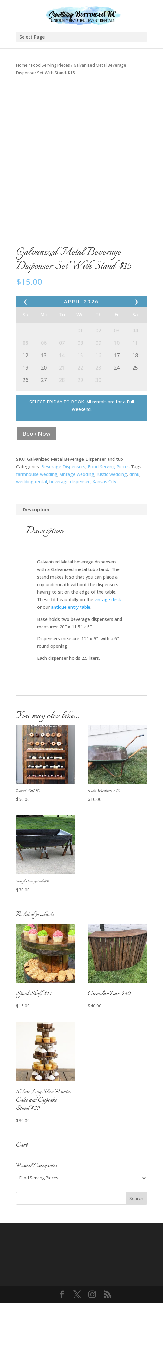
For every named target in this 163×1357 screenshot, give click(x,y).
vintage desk (108, 653)
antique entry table (70, 661)
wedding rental (31, 536)
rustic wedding (112, 528)
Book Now (36, 487)
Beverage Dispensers (63, 521)
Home (22, 65)
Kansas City (104, 536)
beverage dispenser (69, 536)
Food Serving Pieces (50, 65)
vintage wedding (77, 528)
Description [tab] (36, 563)
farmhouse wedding (36, 528)
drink (134, 528)
